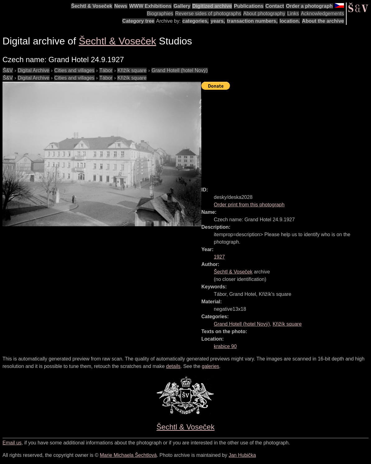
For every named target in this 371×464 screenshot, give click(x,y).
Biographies (160, 13)
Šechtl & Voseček (91, 6)
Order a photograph (309, 6)
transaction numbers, (252, 21)
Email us (11, 442)
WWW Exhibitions (150, 6)
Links (293, 13)
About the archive (323, 21)
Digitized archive (212, 6)
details (173, 366)
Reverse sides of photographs (208, 13)
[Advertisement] (286, 135)
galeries (210, 366)
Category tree (138, 21)
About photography (264, 13)
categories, (195, 21)
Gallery (181, 6)
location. (290, 21)
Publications (248, 6)
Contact (274, 6)
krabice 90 (225, 346)
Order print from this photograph (249, 204)
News (120, 6)
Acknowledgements (322, 13)
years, (218, 21)
